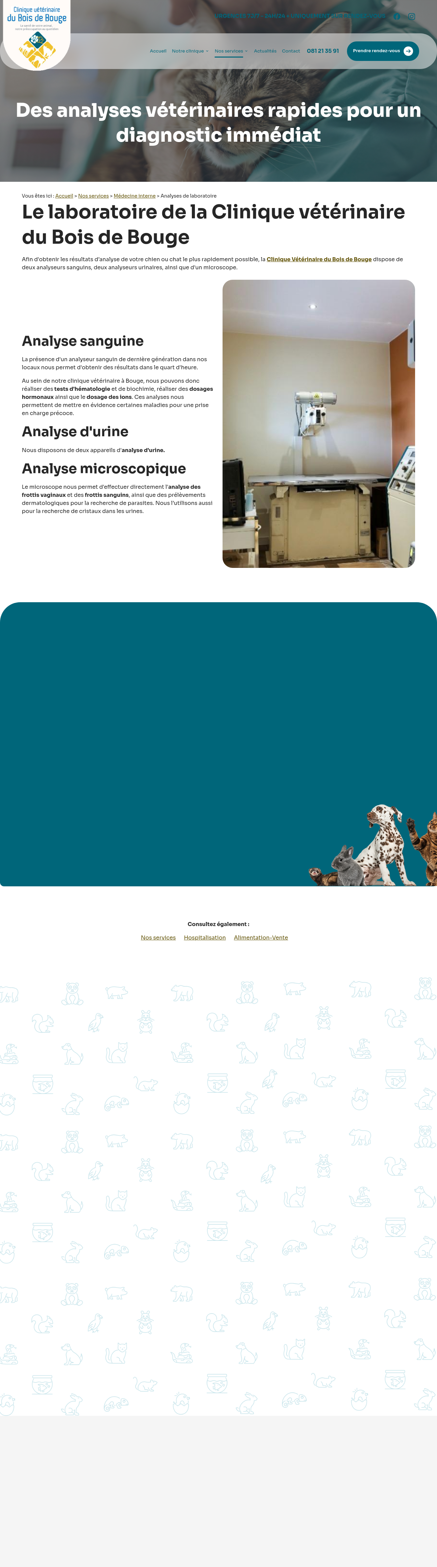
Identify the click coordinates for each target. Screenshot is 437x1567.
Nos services (229, 51)
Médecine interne (134, 196)
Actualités (265, 51)
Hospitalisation (205, 937)
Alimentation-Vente (261, 937)
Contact (291, 51)
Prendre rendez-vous (383, 51)
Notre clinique (188, 51)
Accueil (158, 51)
